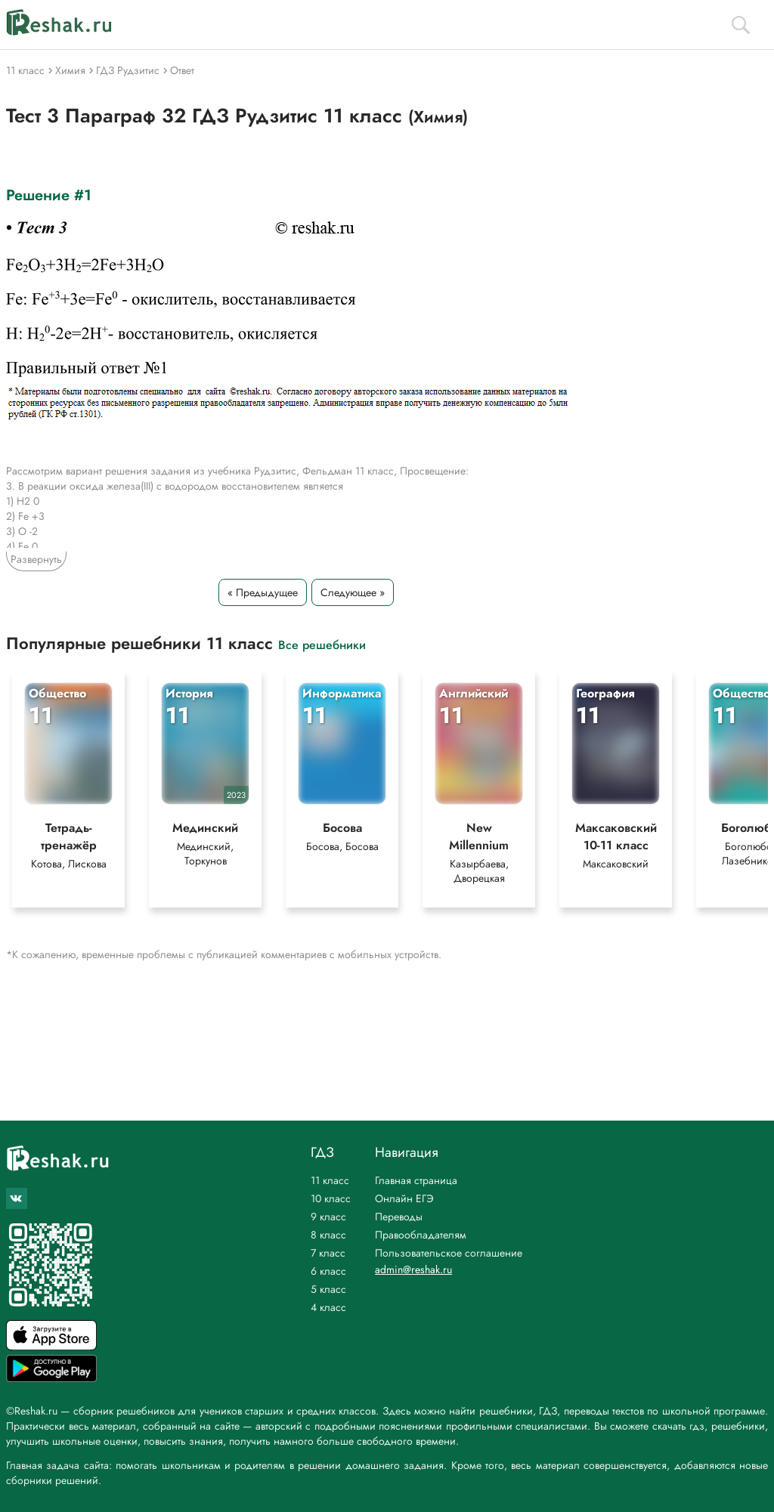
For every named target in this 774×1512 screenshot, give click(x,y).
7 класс (328, 1252)
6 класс (328, 1271)
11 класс (330, 1180)
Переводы (399, 1216)
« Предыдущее (263, 592)
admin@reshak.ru (413, 1269)
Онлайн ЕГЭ (404, 1198)
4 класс (328, 1307)
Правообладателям (420, 1234)
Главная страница (416, 1180)
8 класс (328, 1234)
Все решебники (322, 644)
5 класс (328, 1289)
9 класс (328, 1216)
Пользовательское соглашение (448, 1252)
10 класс (331, 1198)
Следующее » (352, 592)
